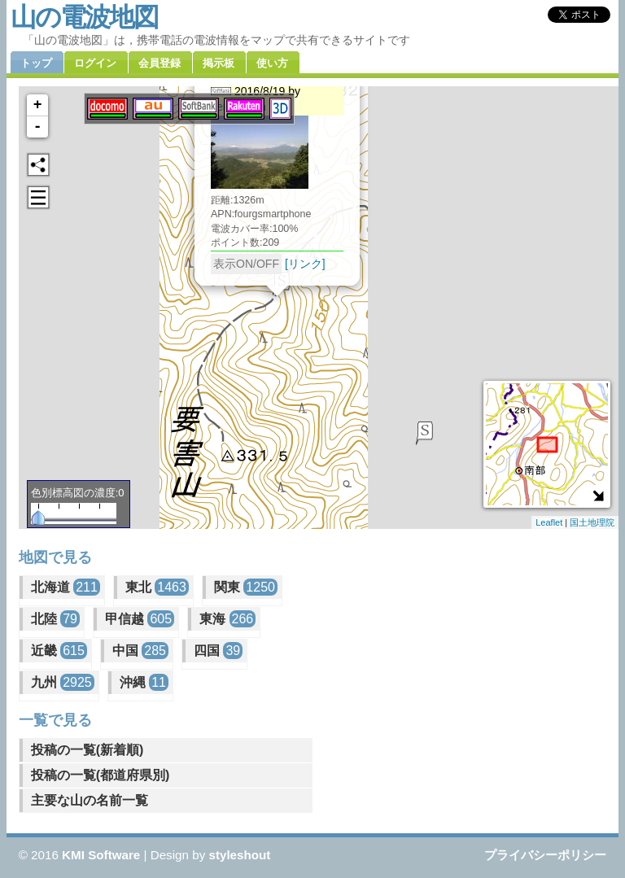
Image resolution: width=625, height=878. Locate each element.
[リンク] (305, 263)
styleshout (239, 855)
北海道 (65, 587)
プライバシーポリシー (545, 855)
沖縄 (144, 682)
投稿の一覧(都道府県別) (100, 775)
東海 (227, 618)
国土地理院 (592, 522)
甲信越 (139, 618)
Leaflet (548, 522)
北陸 (55, 618)
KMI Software (101, 855)
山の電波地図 (84, 17)
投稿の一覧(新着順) (87, 750)
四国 (218, 650)
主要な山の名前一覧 (89, 800)
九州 (62, 682)
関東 (246, 587)
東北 (157, 587)
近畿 (59, 650)
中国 (140, 650)
